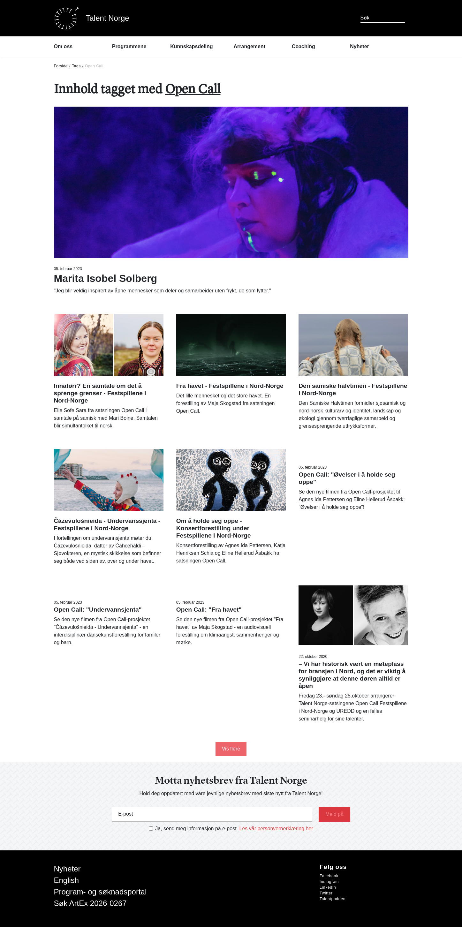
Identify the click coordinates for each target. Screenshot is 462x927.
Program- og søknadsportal (100, 891)
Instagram (329, 881)
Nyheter (67, 868)
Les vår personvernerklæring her (276, 828)
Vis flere (231, 748)
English (66, 880)
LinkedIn (328, 887)
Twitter (326, 893)
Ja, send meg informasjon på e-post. (196, 828)
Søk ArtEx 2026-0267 (90, 903)
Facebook (329, 876)
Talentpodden (332, 899)
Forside (61, 66)
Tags (76, 66)
